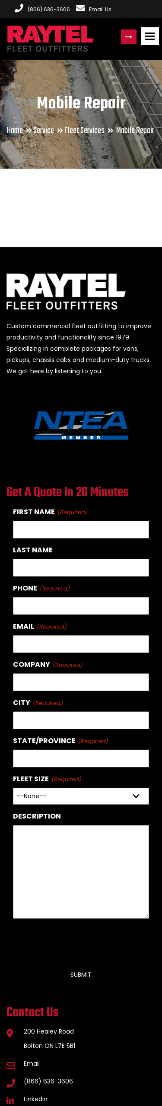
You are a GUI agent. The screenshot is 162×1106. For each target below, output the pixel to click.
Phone (25, 588)
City (21, 703)
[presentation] (78, 940)
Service (43, 130)
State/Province (44, 741)
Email (23, 626)
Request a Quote (129, 36)
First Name (34, 512)
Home (15, 130)
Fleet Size (31, 779)
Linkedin (36, 1099)
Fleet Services (84, 130)
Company (31, 664)
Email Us (93, 9)
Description (37, 816)
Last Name (33, 550)
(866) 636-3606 (48, 1081)
